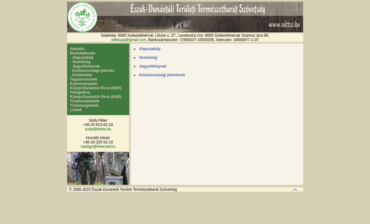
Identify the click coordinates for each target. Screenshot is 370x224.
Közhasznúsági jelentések (162, 75)
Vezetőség (148, 57)
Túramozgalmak (84, 105)
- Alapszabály (82, 57)
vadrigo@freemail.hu (98, 146)
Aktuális (77, 49)
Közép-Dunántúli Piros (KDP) (95, 88)
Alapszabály (150, 49)
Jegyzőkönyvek (153, 66)
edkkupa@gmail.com (128, 40)
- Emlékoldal (81, 75)
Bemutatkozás (82, 53)
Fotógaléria (80, 92)
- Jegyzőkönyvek (85, 66)
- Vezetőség (80, 62)
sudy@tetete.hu (98, 129)
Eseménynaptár (84, 84)
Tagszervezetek (84, 79)
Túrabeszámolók (85, 101)
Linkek (76, 110)
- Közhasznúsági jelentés (92, 70)
